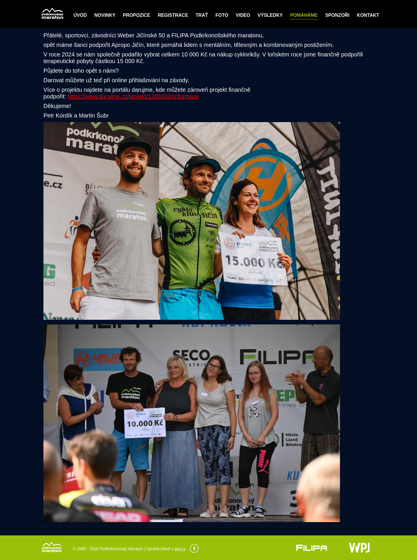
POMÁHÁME (304, 15)
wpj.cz (180, 548)
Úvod (80, 15)
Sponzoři (337, 15)
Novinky (105, 15)
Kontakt (368, 15)
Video (243, 15)
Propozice (136, 15)
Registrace (173, 15)
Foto (221, 15)
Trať (201, 15)
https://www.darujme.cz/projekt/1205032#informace (133, 96)
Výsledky (270, 15)
